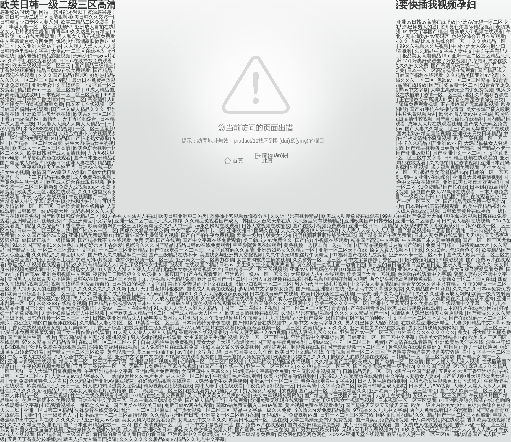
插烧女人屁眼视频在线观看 (360, 356)
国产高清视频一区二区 (158, 424)
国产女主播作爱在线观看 (83, 332)
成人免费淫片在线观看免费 (169, 347)
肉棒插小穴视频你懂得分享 (238, 216)
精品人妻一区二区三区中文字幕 (93, 361)
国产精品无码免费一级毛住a (383, 366)
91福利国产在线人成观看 (359, 255)
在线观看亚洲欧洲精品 (425, 323)
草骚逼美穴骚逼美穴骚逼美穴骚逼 (423, 352)
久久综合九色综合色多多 (452, 250)
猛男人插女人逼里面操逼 (90, 439)
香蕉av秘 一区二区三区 (480, 424)
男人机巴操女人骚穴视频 (371, 323)
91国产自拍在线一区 (221, 366)
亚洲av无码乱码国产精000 (162, 293)
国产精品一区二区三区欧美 (75, 352)
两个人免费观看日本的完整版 (441, 410)
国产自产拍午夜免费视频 (207, 235)
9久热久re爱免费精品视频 (323, 410)
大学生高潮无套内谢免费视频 (321, 420)
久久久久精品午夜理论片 (34, 424)
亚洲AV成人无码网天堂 (422, 269)
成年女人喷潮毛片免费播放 (97, 390)
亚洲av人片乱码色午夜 (314, 269)
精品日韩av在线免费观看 (203, 245)
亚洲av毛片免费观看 (157, 371)
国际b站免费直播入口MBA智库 (248, 405)
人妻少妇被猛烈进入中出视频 (73, 313)
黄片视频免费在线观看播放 (314, 405)
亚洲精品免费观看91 (91, 235)
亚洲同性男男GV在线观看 (378, 327)
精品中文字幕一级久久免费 (263, 410)
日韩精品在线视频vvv (112, 303)
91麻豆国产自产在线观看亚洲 (190, 274)
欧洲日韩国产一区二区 (221, 279)
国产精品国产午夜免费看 (384, 235)
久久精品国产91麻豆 (428, 289)
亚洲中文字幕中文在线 (139, 356)
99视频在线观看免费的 (190, 356)
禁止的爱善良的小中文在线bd (199, 284)
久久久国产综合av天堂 (41, 235)
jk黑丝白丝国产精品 (415, 371)
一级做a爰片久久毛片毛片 (385, 293)
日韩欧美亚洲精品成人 (116, 318)
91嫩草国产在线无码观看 (368, 269)
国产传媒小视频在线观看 (321, 240)
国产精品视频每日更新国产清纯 (432, 230)
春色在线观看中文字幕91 (327, 381)
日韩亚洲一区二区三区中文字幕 (381, 337)
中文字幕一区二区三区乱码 (417, 318)
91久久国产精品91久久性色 (42, 245)
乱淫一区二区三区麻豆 (145, 410)
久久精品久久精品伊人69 (58, 255)
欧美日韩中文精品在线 (299, 352)
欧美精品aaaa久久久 (325, 327)
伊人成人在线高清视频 (174, 298)
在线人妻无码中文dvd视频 (258, 332)
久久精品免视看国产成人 (212, 221)
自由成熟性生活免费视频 (167, 342)
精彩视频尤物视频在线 (167, 386)
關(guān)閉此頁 (275, 158)
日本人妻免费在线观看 (438, 235)
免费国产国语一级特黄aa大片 (458, 245)
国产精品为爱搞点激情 (70, 308)
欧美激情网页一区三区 (112, 225)
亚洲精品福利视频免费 (36, 221)
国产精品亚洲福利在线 (320, 289)
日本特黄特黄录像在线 (206, 323)
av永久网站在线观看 (217, 225)
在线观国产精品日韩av (209, 264)
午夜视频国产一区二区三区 (355, 352)
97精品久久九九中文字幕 (380, 410)
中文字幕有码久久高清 (230, 250)
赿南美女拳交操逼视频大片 (192, 269)
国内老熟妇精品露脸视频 (314, 424)
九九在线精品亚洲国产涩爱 (294, 318)
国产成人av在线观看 (290, 298)
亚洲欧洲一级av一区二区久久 (256, 274)
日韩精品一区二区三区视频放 (255, 269)
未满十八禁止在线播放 (386, 395)
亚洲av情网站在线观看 (31, 361)
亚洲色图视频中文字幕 (66, 274)
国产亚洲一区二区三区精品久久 (332, 390)
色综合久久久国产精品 (149, 245)
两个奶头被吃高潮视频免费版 (402, 279)
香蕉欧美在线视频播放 (203, 332)
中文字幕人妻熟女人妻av (412, 376)
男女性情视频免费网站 (432, 327)
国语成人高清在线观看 (210, 289)
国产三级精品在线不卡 (173, 255)
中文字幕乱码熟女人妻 (70, 269)
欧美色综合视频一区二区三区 (268, 327)
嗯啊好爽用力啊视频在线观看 (293, 347)
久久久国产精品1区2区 (441, 366)
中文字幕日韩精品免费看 (248, 434)
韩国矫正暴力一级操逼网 (48, 240)
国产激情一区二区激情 (399, 361)
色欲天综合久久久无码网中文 (280, 303)
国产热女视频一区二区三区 (201, 410)
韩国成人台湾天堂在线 (266, 221)
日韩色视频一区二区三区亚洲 (58, 318)
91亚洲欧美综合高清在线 (466, 400)
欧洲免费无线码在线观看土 (279, 400)
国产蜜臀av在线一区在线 (261, 429)
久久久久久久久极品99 (143, 439)
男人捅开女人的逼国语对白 (41, 289)
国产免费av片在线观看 (260, 424)
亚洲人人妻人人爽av (474, 429)
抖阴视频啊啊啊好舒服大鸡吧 (324, 235)
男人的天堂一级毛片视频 (321, 284)
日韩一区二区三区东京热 (43, 230)
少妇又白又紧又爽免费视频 (230, 347)
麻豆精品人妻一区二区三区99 (418, 434)
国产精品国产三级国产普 (331, 395)
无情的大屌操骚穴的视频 (43, 298)
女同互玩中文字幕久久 (206, 371)
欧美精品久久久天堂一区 (165, 225)
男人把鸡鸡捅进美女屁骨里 (112, 386)
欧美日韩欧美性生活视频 (327, 293)
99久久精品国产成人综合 (105, 293)
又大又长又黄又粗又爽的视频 (218, 395)
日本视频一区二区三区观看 (407, 400)
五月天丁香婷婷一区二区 (99, 366)
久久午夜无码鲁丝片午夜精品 (297, 255)
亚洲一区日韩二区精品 (372, 225)
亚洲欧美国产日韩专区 (368, 221)
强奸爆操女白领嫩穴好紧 (93, 429)
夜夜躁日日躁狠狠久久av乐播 (124, 274)
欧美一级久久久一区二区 (341, 303)
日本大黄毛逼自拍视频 (381, 381)
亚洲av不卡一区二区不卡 (416, 255)
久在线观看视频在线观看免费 (233, 298)
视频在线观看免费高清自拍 (80, 284)
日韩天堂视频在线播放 (266, 225)
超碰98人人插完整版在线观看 (351, 376)
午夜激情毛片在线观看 (236, 376)
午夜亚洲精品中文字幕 (87, 221)
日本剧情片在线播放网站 (469, 308)
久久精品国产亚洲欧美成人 (343, 361)
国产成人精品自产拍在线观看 (216, 400)
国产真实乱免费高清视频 (382, 420)
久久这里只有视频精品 (294, 216)
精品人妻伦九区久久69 (312, 332)
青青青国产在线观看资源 (358, 308)
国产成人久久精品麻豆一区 (117, 255)
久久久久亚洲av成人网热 (442, 293)
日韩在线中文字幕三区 (102, 400)
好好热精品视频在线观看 (164, 381)
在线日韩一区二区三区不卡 (108, 342)
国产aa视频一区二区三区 (156, 390)
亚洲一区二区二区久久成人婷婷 (148, 221)
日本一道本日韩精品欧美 (155, 400)
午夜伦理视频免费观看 (46, 366)
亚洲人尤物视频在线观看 (275, 279)
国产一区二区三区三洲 (483, 327)
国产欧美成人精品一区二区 (137, 313)
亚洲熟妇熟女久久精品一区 (286, 250)
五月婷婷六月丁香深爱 (98, 245)
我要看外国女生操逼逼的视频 (146, 235)
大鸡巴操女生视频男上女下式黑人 (445, 381)
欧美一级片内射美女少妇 (263, 235)
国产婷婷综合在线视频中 (259, 323)
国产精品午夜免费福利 (281, 342)
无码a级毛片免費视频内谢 (290, 415)
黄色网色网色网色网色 (302, 434)
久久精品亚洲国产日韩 (174, 415)
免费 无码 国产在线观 (157, 240)
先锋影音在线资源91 (97, 410)
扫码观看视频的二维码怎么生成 (76, 405)
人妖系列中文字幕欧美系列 (429, 225)
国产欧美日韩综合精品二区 (70, 216)
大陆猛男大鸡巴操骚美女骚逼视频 (428, 313)
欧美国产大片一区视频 (371, 274)
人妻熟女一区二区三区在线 (466, 279)
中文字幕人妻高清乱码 (374, 284)
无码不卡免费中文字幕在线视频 (163, 366)
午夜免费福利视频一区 (270, 386)
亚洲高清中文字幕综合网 (317, 337)
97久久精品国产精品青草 (49, 342)
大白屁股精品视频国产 (315, 371)
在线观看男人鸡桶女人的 (212, 390)
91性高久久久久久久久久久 (425, 332)
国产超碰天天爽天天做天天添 (377, 405)
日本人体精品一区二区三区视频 (34, 395)
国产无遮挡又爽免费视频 (244, 356)
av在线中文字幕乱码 (199, 352)
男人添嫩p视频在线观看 (156, 337)
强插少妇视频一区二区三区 (144, 259)
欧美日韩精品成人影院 (381, 386)
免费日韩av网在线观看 (188, 405)
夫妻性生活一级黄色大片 (50, 415)
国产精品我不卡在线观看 (104, 240)
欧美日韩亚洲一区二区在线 (258, 420)
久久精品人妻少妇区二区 (106, 323)
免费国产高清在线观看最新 (403, 342)
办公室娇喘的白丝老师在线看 (45, 323)
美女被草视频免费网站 (277, 395)
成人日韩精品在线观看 (367, 424)
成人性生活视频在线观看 (401, 298)
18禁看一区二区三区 (157, 323)
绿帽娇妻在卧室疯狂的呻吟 (355, 318)
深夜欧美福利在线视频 (113, 347)
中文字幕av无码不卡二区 (197, 230)
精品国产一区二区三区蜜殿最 (458, 415)
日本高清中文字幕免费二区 (326, 386)
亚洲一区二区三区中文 (270, 366)
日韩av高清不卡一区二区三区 (340, 342)
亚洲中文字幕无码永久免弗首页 (404, 303)
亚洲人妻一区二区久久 (467, 264)
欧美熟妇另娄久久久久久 (300, 356)
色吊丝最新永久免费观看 (48, 400)
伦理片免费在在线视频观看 (57, 347)
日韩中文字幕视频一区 (209, 424)
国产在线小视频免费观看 (319, 225)
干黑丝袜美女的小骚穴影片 (343, 298)
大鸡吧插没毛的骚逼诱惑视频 (279, 361)
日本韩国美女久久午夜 (248, 352)
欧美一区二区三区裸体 (264, 337)
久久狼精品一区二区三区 (323, 366)
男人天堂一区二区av (188, 376)
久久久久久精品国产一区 (361, 313)
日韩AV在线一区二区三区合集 (106, 279)
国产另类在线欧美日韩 (137, 405)
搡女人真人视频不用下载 (396, 250)
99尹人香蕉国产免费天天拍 (411, 216)
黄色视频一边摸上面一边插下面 (317, 245)
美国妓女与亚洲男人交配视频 (231, 255)
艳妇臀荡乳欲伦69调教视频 (433, 259)
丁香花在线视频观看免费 (34, 327)
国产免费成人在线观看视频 (423, 424)
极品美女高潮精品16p (442, 337)
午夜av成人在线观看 (29, 356)
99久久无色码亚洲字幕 (425, 429)
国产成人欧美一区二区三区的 (478, 255)
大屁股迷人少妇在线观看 (317, 274)
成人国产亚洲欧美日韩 (147, 429)
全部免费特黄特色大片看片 (38, 381)
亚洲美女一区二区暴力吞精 (205, 259)
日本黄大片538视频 (430, 386)
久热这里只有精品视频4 (306, 313)
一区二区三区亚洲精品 (123, 250)
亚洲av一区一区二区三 (274, 381)
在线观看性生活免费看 (148, 327)
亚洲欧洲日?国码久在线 (252, 230)
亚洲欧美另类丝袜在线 (459, 342)
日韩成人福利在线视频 (466, 221)
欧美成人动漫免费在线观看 (350, 216)
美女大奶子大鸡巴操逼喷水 (225, 342)
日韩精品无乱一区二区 (367, 371)
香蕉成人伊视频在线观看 (34, 264)
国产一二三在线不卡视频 (251, 308)
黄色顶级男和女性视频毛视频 (150, 264)
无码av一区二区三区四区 (439, 395)
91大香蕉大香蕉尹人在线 (129, 216)
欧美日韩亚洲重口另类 (182, 216)
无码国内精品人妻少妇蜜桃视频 (93, 337)
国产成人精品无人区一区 (196, 313)
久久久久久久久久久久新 (100, 289)
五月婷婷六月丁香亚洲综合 (92, 327)
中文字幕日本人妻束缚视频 (431, 240)
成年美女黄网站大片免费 (170, 318)
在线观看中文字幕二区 (465, 303)
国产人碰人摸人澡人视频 (452, 361)
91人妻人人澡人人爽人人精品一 (188, 308)
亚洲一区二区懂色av (417, 221)
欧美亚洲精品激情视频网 (290, 376)
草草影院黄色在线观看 (257, 245)
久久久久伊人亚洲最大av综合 (87, 420)
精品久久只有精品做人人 (90, 264)
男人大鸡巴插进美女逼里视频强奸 (110, 298)
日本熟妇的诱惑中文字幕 (138, 284)
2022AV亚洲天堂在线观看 (356, 434)
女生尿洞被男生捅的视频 (263, 259)
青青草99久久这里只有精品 (430, 284)
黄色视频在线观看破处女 (219, 303)
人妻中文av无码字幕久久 (316, 323)
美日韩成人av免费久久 (267, 240)
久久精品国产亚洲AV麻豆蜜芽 (102, 381)
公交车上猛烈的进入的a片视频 (79, 259)
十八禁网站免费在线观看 (437, 420)
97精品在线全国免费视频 (158, 395)
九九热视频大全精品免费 (168, 279)
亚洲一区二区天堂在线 (343, 250)
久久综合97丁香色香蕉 (61, 225)
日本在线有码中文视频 (274, 293)
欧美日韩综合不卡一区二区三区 (41, 293)
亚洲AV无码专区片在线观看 (204, 327)
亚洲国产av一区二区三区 (367, 332)
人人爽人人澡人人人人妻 (368, 230)
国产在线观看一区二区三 (176, 250)
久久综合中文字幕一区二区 (83, 356)
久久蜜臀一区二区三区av (319, 259)
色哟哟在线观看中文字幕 (424, 274)
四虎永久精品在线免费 (144, 230)
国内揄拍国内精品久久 (400, 415)
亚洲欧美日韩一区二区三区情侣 (403, 390)
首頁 (238, 161)
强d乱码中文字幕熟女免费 (265, 289)
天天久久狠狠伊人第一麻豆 (310, 230)
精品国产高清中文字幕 (375, 240)
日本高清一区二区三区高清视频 (113, 415)
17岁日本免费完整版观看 (27, 332)
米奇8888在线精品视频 (61, 303)
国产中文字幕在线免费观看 (212, 240)
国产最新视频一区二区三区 (356, 347)
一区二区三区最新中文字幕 (67, 250)
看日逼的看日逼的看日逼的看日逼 (404, 264)
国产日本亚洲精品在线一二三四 (97, 424)
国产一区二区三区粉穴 (304, 308)
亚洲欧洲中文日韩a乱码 (193, 434)
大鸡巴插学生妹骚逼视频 (220, 381)
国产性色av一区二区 (95, 230)
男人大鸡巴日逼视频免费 (55, 371)
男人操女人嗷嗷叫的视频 (269, 390)
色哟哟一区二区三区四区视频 (212, 361)
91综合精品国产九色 (22, 259)
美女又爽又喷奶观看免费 (476, 269)
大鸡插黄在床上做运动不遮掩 (462, 298)
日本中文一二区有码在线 (163, 303)
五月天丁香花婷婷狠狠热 (157, 289)
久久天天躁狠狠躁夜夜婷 (220, 293)
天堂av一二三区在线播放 (124, 308)
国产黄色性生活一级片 (31, 337)
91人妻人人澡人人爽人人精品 (129, 269)
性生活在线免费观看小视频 (99, 395)
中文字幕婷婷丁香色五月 (375, 259)
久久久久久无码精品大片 (39, 390)
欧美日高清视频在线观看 (414, 308)
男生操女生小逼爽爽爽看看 (265, 264)
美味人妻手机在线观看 (219, 386)
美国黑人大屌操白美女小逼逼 (38, 279)
